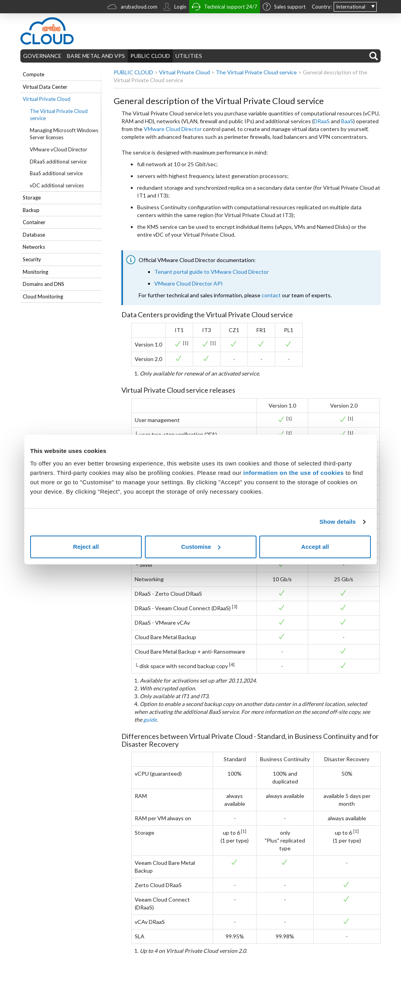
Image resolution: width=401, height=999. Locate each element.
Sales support (284, 7)
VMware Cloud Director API (188, 283)
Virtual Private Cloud (46, 99)
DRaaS (322, 121)
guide (150, 719)
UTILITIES (188, 55)
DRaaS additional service (58, 161)
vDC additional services (57, 185)
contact (271, 295)
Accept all (315, 546)
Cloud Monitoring (43, 296)
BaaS (347, 121)
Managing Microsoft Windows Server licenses (64, 134)
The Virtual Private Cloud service (59, 115)
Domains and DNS (43, 284)
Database (34, 235)
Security (32, 259)
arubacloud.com (132, 7)
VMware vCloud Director (58, 149)
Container (34, 222)
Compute (33, 74)
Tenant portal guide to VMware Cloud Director (211, 271)
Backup (31, 210)
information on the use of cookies (293, 472)
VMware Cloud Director (173, 129)
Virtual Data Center (45, 87)
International (350, 7)
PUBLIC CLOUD (150, 55)
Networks (34, 247)
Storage (32, 197)
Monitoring (35, 272)
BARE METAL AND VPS (96, 55)
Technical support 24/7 (224, 7)
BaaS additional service (56, 173)
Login (174, 7)
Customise (200, 546)
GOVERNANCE (42, 55)
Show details (338, 521)
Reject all (86, 546)
